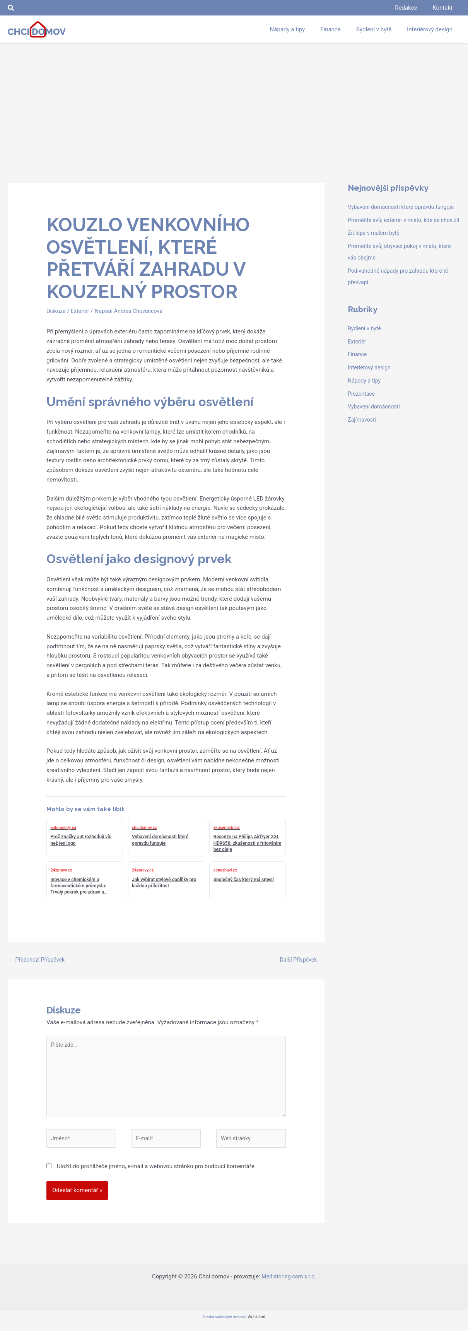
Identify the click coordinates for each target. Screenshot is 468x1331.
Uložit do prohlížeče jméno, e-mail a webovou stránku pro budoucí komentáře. (156, 1173)
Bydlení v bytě (365, 351)
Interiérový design (370, 390)
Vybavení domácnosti (375, 429)
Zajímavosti (363, 442)
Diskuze (56, 311)
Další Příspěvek (300, 960)
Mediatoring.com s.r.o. (289, 1283)
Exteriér (82, 311)
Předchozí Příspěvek (38, 960)
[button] (11, 8)
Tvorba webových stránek (224, 1323)
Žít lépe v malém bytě (375, 256)
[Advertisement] (234, 102)
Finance (358, 377)
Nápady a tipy (365, 403)
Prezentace (362, 416)
